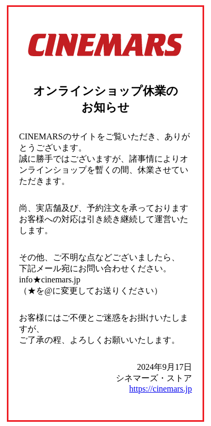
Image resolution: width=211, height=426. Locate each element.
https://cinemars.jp (160, 388)
